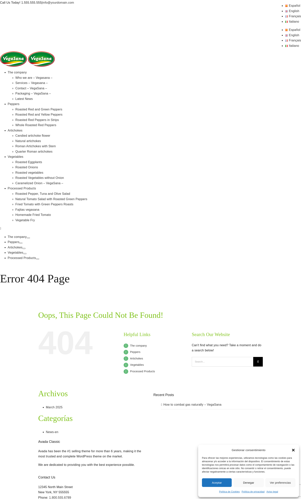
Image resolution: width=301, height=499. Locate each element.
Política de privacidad (253, 491)
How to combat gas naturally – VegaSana (192, 404)
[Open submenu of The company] (28, 237)
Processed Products (142, 371)
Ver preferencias (280, 482)
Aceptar (217, 482)
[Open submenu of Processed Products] (37, 259)
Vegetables (137, 364)
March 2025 (54, 407)
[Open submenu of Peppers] (20, 243)
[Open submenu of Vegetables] (24, 253)
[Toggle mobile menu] (0, 228)
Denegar (248, 482)
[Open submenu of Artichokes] (24, 248)
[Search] (258, 362)
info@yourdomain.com (58, 2)
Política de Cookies (229, 491)
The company (138, 345)
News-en (52, 432)
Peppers (135, 351)
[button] (293, 450)
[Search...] (222, 362)
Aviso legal (272, 491)
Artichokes (136, 358)
